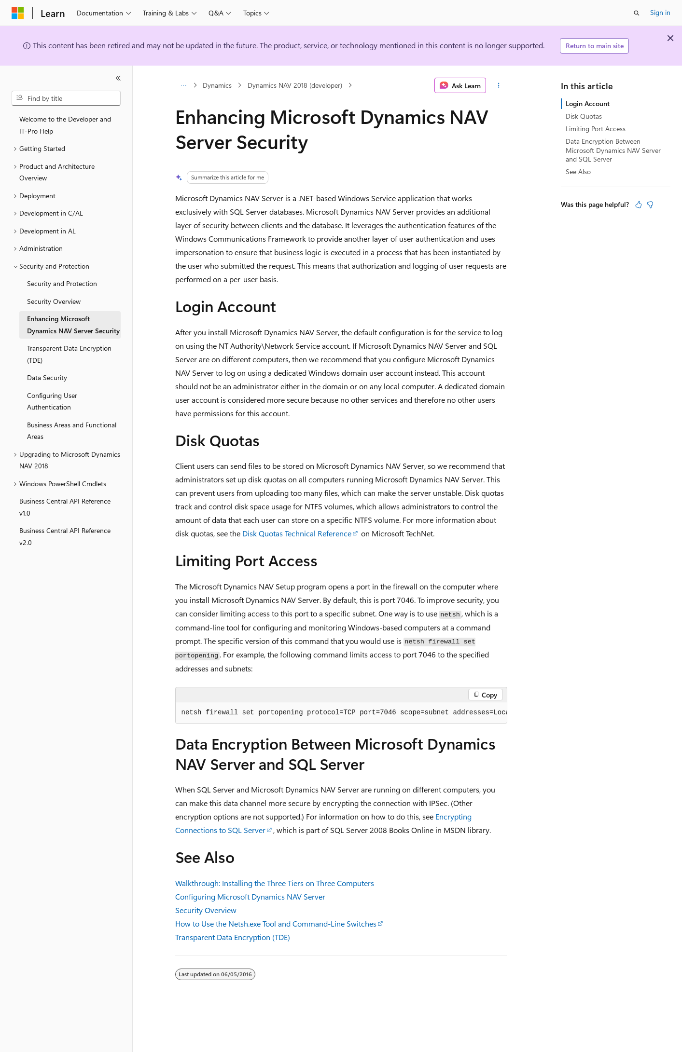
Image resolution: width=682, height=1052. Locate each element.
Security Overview (206, 910)
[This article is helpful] (638, 204)
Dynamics (217, 85)
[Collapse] (118, 78)
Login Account (588, 103)
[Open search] (636, 13)
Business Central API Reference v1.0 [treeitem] (65, 507)
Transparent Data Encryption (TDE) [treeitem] (69, 354)
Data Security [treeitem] (47, 377)
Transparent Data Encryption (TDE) (232, 937)
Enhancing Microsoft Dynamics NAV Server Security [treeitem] (73, 324)
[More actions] (498, 85)
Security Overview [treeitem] (54, 301)
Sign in (660, 12)
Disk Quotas (584, 116)
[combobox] (66, 98)
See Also (578, 171)
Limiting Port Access (596, 128)
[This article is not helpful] (650, 204)
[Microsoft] (18, 13)
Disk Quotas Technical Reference (296, 533)
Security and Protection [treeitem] (62, 283)
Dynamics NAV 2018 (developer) (295, 85)
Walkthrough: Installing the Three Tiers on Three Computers (274, 883)
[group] (341, 713)
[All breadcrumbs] (183, 85)
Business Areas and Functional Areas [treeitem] (71, 430)
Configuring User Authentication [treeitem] (52, 401)
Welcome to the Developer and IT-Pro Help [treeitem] (65, 125)
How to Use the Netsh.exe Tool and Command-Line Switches (275, 923)
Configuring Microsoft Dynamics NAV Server (250, 896)
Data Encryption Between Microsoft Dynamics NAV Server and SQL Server (613, 150)
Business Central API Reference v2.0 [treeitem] (65, 536)
